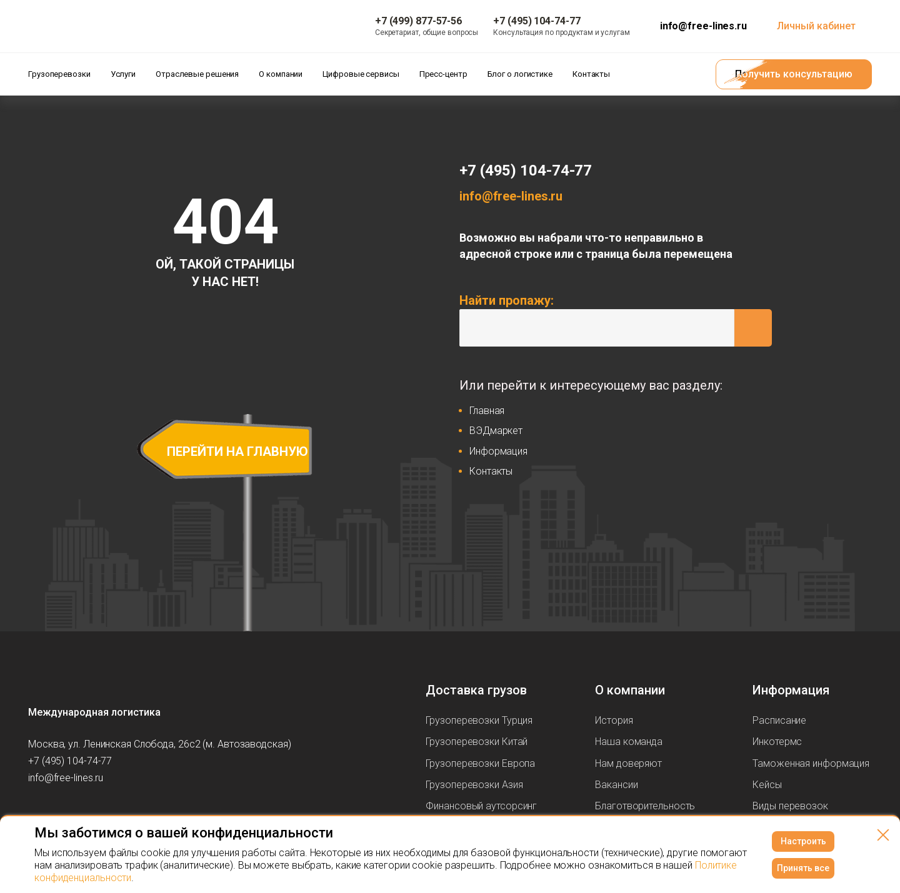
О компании (630, 690)
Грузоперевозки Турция (479, 720)
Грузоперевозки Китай (477, 741)
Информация (498, 451)
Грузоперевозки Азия (474, 785)
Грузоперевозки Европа (480, 763)
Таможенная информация (810, 763)
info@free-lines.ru (703, 26)
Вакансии (616, 785)
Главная (486, 411)
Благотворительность (645, 806)
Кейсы (767, 785)
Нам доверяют (628, 763)
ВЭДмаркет (495, 431)
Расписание (779, 720)
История (613, 720)
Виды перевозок (790, 806)
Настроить (803, 841)
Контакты (490, 471)
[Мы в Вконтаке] (38, 814)
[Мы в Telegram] (88, 814)
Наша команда (628, 741)
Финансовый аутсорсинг (481, 806)
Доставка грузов (476, 690)
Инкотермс (777, 741)
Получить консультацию (793, 74)
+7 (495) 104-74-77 (525, 170)
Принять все (803, 868)
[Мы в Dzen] (113, 814)
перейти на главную (237, 451)
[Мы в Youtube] (63, 814)
